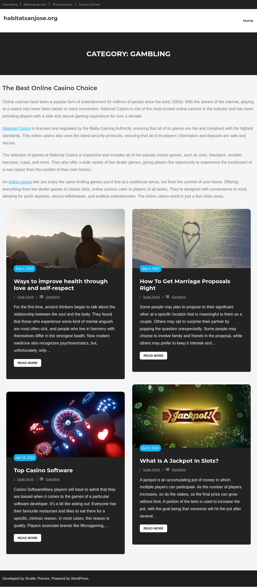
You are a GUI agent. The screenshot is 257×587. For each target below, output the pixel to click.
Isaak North (25, 297)
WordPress (79, 578)
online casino (20, 182)
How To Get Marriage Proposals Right (185, 284)
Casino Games (89, 4)
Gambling (10, 4)
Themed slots (62, 4)
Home (248, 21)
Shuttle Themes (37, 578)
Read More (27, 363)
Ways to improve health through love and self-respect (61, 284)
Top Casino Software (43, 470)
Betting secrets (35, 4)
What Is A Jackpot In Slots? (179, 460)
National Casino (17, 128)
